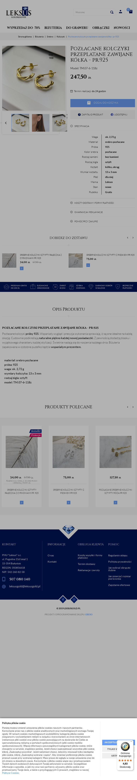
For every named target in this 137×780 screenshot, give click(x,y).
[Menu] (131, 742)
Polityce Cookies (10, 773)
